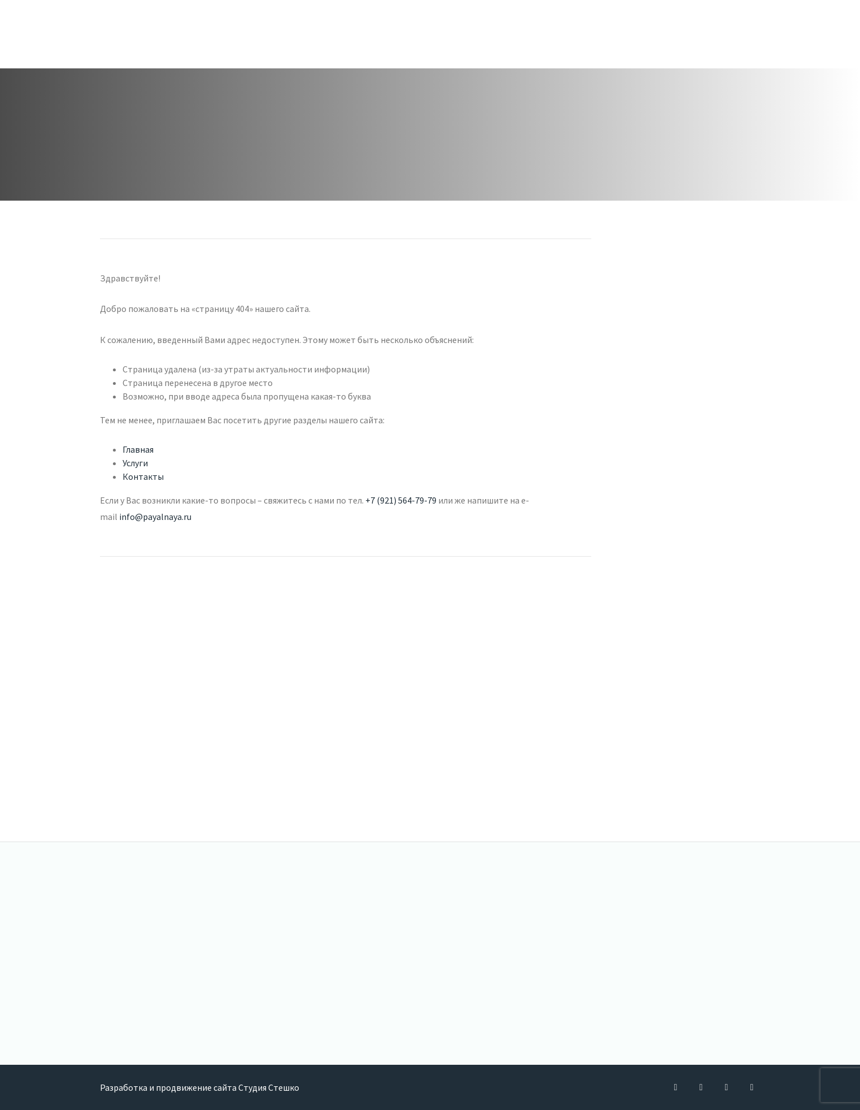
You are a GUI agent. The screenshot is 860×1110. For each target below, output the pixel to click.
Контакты (143, 476)
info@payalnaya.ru (155, 516)
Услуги (135, 463)
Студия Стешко (268, 1087)
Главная (138, 449)
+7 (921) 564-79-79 (400, 500)
